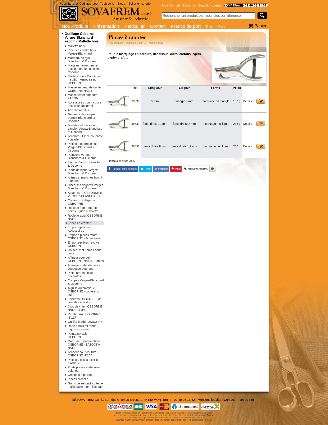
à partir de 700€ (125, 161)
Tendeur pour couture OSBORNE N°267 (82, 353)
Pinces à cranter (80, 223)
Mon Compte (171, 5)
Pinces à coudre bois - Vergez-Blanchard (82, 51)
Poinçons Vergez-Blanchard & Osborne (82, 156)
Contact (158, 26)
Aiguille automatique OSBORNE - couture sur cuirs (84, 291)
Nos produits (116, 42)
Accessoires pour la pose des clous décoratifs (84, 104)
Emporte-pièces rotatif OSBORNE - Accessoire (84, 236)
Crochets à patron (80, 375)
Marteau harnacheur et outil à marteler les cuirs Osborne (84, 69)
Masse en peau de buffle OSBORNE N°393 (84, 89)
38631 (135, 123)
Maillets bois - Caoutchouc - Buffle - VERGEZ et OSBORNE (85, 80)
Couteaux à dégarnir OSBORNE (81, 202)
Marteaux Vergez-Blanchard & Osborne (82, 59)
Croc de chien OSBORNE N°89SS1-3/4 (85, 308)
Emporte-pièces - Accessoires (79, 229)
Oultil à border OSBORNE (85, 321)
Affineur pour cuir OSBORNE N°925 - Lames (86, 259)
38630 (135, 101)
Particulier (134, 26)
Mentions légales (209, 399)
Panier (260, 25)
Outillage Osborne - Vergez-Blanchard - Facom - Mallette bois (82, 37)
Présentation (106, 26)
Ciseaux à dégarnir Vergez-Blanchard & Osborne (86, 186)
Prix (209, 26)
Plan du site (245, 399)
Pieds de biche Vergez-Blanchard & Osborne (83, 171)
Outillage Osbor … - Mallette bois (144, 42)
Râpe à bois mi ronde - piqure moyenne (83, 327)
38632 (135, 146)
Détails (247, 101)
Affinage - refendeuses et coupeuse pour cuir (84, 267)
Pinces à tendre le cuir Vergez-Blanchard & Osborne (82, 147)
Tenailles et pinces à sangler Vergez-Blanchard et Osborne (85, 129)
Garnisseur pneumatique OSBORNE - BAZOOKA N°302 (84, 344)
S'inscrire (189, 5)
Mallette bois (76, 46)
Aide (222, 26)
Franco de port (186, 26)
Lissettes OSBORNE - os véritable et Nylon (84, 300)
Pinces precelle (78, 379)
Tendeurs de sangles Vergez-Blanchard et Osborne (82, 118)
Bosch (210, 415)
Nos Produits (75, 26)
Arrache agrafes (78, 110)
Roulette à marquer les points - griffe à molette (83, 209)
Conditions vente (210, 5)
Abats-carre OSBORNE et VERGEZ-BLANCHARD (85, 194)
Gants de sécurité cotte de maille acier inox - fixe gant (85, 385)
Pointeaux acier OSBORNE (78, 335)
